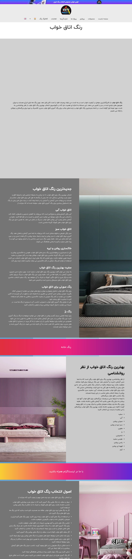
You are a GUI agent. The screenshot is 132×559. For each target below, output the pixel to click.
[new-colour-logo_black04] (66, 10)
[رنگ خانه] (66, 347)
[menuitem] (103, 19)
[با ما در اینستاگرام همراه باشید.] (66, 471)
